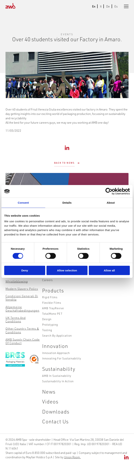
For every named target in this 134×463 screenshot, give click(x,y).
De (108, 6)
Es (116, 6)
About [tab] (111, 202)
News (48, 391)
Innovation (55, 345)
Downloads (55, 411)
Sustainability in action (58, 381)
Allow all (109, 270)
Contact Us (55, 421)
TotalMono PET (52, 313)
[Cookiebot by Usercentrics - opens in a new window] (114, 191)
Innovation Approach (56, 353)
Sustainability (58, 368)
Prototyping (50, 324)
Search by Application (57, 335)
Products (53, 290)
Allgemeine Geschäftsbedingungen (22, 308)
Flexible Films (51, 302)
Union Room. (72, 457)
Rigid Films (49, 297)
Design (46, 319)
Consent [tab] (23, 202)
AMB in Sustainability (56, 375)
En (93, 6)
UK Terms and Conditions (15, 319)
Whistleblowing (16, 281)
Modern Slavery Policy (21, 289)
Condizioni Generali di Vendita (21, 297)
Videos (50, 401)
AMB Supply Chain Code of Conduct (22, 341)
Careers (47, 280)
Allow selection (67, 270)
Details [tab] (67, 202)
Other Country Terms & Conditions (22, 330)
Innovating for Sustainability (61, 358)
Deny (24, 270)
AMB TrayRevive (53, 308)
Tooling (47, 330)
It (101, 6)
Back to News (64, 162)
